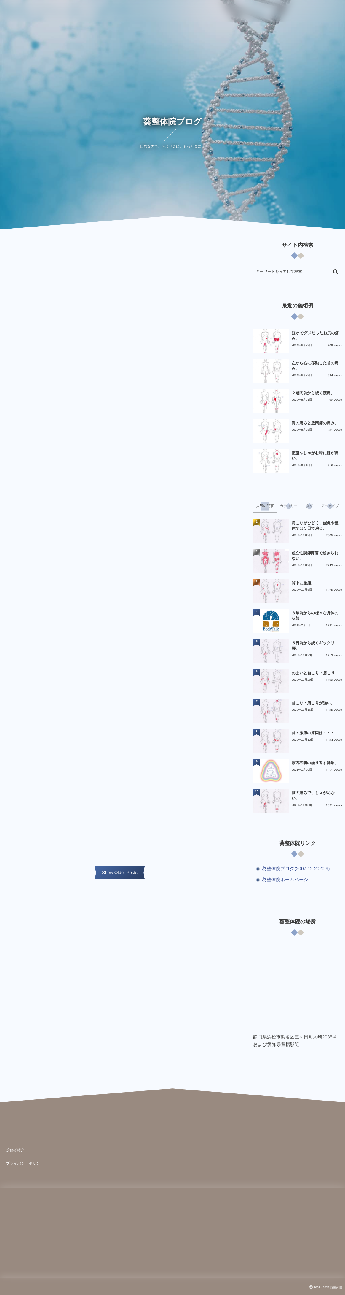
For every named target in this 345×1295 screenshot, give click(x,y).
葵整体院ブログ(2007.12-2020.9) (296, 868)
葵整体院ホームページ (285, 879)
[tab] (265, 506)
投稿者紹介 (15, 1150)
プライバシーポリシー (25, 1163)
